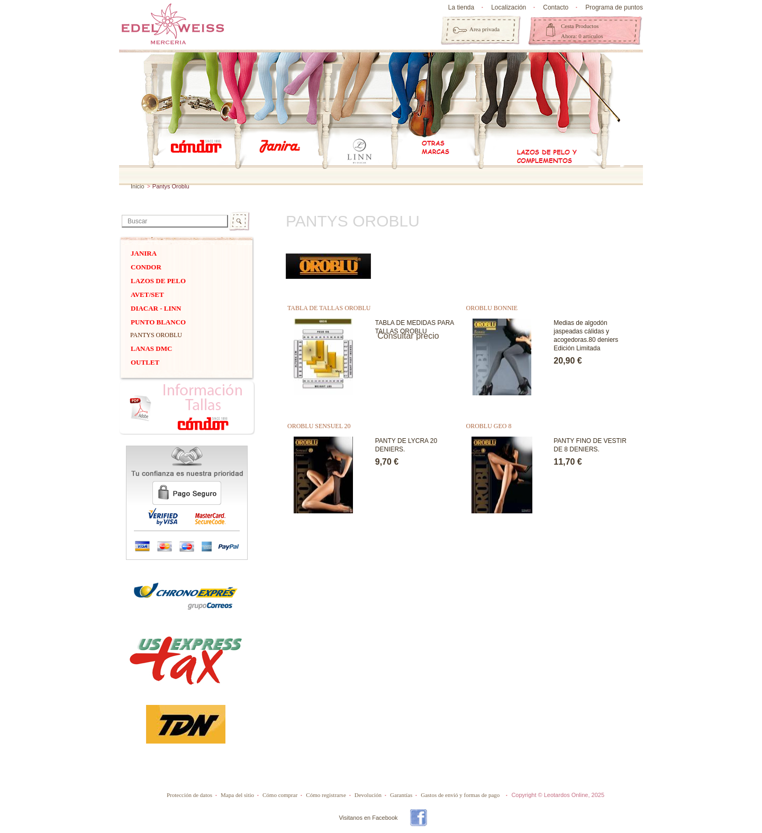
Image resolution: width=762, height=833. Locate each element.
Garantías (401, 795)
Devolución (368, 795)
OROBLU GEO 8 (489, 426)
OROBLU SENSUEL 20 (319, 426)
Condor (146, 267)
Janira (144, 253)
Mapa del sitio (237, 795)
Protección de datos (189, 795)
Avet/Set (147, 294)
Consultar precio (408, 335)
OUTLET (145, 362)
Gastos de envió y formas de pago (460, 795)
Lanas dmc (151, 348)
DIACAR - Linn (156, 308)
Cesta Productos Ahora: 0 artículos (582, 31)
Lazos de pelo (158, 281)
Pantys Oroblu (156, 335)
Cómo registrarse (326, 795)
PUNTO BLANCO (158, 322)
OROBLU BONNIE (492, 308)
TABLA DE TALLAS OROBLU (329, 308)
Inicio (137, 186)
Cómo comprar (279, 795)
